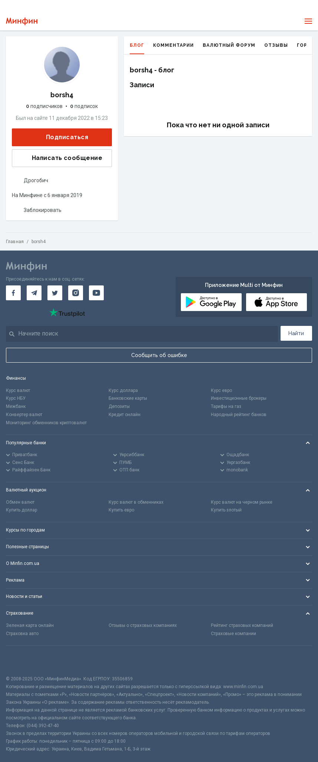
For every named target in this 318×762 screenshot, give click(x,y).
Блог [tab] (137, 48)
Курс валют (18, 390)
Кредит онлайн (124, 414)
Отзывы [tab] (276, 45)
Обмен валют (20, 502)
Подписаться (61, 137)
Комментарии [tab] (173, 45)
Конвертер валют (24, 414)
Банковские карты (128, 398)
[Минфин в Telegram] (34, 292)
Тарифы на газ (226, 406)
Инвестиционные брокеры (238, 398)
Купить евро (121, 510)
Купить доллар (21, 510)
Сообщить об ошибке (159, 355)
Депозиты (119, 406)
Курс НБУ (16, 398)
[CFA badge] (22, 660)
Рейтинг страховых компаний (242, 625)
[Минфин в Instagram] (75, 292)
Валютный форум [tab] (229, 45)
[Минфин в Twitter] (54, 292)
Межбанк (16, 406)
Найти (296, 333)
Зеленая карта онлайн (30, 625)
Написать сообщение (61, 158)
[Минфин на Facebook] (13, 292)
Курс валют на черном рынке (241, 502)
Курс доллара (123, 390)
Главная (15, 241)
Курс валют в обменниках (136, 502)
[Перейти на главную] (21, 21)
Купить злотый (226, 510)
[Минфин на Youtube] (96, 292)
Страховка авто (22, 633)
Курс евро (221, 390)
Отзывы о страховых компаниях (143, 625)
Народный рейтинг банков (238, 414)
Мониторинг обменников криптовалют (46, 422)
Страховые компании (233, 633)
